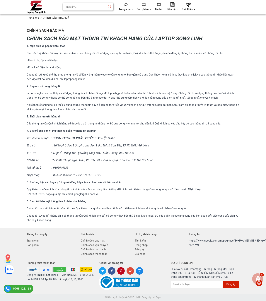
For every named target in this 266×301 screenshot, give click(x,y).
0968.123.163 (22, 288)
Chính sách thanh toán (94, 253)
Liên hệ (172, 9)
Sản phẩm (144, 9)
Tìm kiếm (140, 240)
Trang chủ (126, 9)
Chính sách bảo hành (93, 249)
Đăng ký (139, 249)
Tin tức (159, 9)
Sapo (158, 297)
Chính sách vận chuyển (94, 245)
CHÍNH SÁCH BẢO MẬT (46, 30)
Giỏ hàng (140, 253)
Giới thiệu (188, 9)
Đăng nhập (141, 245)
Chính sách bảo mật (93, 240)
